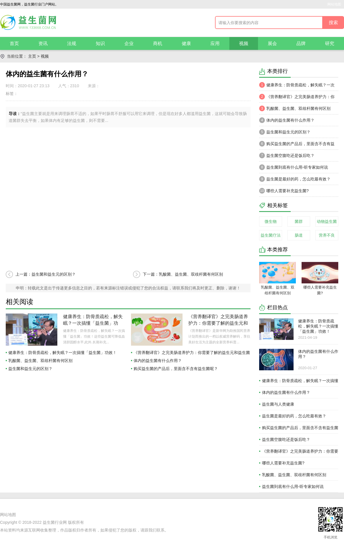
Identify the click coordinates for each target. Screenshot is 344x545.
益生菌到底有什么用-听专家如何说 (293, 167)
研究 (329, 43)
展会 (272, 43)
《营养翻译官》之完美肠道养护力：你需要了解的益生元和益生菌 (218, 323)
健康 (186, 43)
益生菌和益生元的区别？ (30, 368)
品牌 (301, 43)
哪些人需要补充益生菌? (284, 191)
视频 (243, 43)
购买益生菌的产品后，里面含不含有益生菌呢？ (176, 368)
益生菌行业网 (55, 522)
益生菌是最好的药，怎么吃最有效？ (295, 179)
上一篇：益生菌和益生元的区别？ (45, 274)
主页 (32, 56)
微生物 (271, 221)
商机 (157, 43)
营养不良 (327, 235)
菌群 (299, 221)
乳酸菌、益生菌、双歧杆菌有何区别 (40, 360)
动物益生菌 (327, 221)
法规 (71, 43)
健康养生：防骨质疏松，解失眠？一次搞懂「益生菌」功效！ (93, 323)
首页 (14, 43)
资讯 (43, 43)
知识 (100, 43)
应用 (215, 43)
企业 (129, 43)
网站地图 (334, 4)
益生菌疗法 (271, 235)
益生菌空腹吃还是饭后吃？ (286, 155)
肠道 (299, 235)
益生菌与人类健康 (278, 404)
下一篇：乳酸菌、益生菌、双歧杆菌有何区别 (183, 274)
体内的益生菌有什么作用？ (158, 360)
